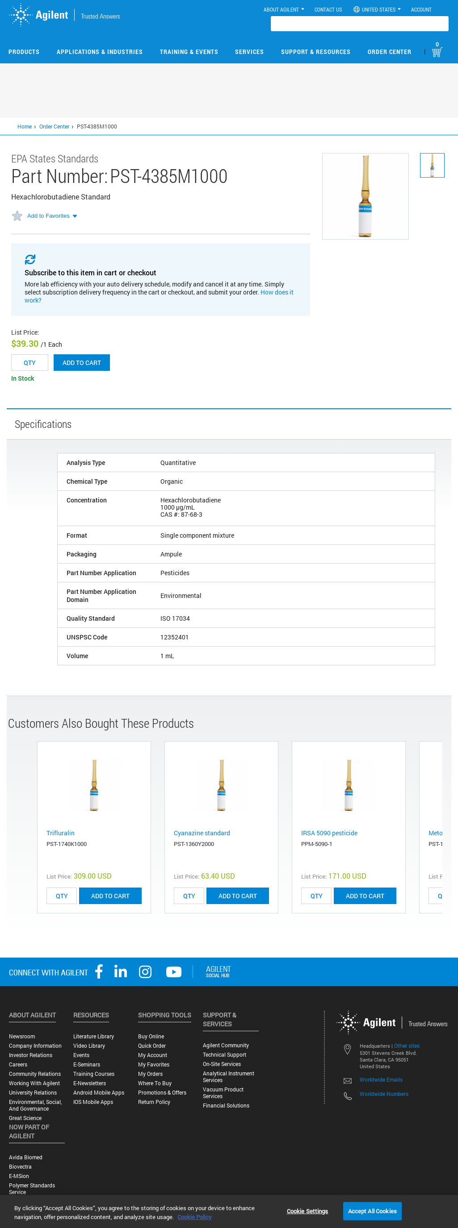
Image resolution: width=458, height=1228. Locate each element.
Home (24, 126)
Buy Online (151, 1036)
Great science (25, 1118)
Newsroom (22, 1036)
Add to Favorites (48, 215)
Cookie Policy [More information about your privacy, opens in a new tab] (194, 1217)
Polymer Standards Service (32, 1188)
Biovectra (20, 1166)
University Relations (33, 1092)
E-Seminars (86, 1064)
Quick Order (152, 1045)
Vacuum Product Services (223, 1092)
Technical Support (224, 1054)
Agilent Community (226, 1045)
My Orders (150, 1073)
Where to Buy (155, 1083)
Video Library (89, 1045)
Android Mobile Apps (98, 1092)
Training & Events (189, 51)
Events (81, 1055)
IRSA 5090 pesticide (329, 833)
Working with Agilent (34, 1083)
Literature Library (93, 1036)
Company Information (35, 1045)
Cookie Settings (307, 1211)
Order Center (390, 51)
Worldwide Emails (381, 1079)
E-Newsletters (89, 1083)
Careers (18, 1064)
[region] (229, 1211)
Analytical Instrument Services (228, 1076)
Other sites (407, 1045)
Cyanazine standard (202, 833)
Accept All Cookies (372, 1211)
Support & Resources (316, 51)
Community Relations (35, 1073)
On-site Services (222, 1064)
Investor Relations (30, 1055)
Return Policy (154, 1102)
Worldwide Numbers (384, 1093)
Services (249, 51)
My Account (152, 1055)
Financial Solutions (226, 1105)
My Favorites (153, 1064)
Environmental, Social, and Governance (35, 1105)
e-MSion (19, 1176)
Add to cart (82, 362)
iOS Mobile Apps (93, 1102)
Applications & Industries (100, 51)
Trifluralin (60, 833)
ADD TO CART (110, 896)
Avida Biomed (25, 1157)
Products (24, 51)
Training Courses (93, 1073)
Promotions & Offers (162, 1092)
